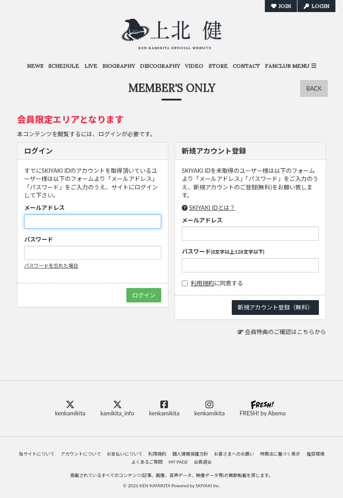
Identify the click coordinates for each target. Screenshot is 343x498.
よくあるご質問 (147, 462)
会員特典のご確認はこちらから (285, 331)
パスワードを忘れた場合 (51, 265)
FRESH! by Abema (262, 408)
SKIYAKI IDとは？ (212, 207)
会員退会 (203, 462)
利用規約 (202, 283)
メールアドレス (44, 207)
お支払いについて (124, 453)
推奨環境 (315, 453)
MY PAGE (178, 462)
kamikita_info (117, 408)
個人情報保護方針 (190, 453)
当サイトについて (36, 453)
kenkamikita (70, 408)
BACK (314, 88)
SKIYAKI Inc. (208, 485)
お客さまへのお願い (234, 453)
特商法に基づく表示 (280, 453)
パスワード (38, 239)
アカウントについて (81, 453)
